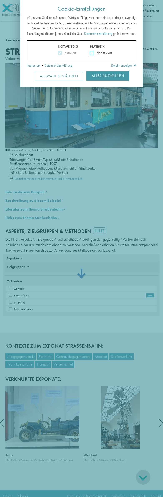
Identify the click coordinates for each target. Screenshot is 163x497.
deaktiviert (102, 52)
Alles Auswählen (108, 75)
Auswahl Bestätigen (59, 76)
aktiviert (69, 52)
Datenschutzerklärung (98, 33)
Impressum (33, 65)
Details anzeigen (122, 65)
